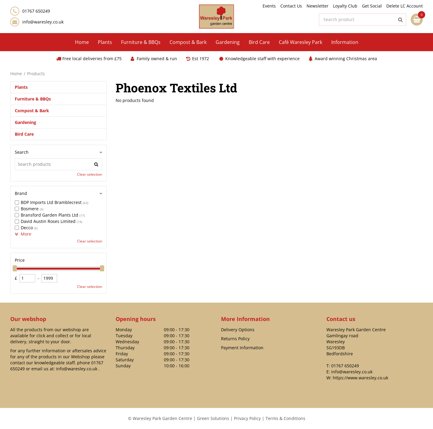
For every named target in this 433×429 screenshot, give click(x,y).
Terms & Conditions (285, 418)
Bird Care (24, 134)
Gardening (25, 122)
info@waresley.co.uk (43, 22)
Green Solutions (213, 418)
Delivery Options (237, 329)
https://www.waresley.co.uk (360, 378)
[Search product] (362, 20)
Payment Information (242, 347)
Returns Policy (235, 338)
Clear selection (89, 174)
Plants (21, 87)
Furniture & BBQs (33, 99)
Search (22, 152)
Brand (21, 193)
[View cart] (417, 20)
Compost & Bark (32, 110)
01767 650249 (345, 366)
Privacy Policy (247, 418)
